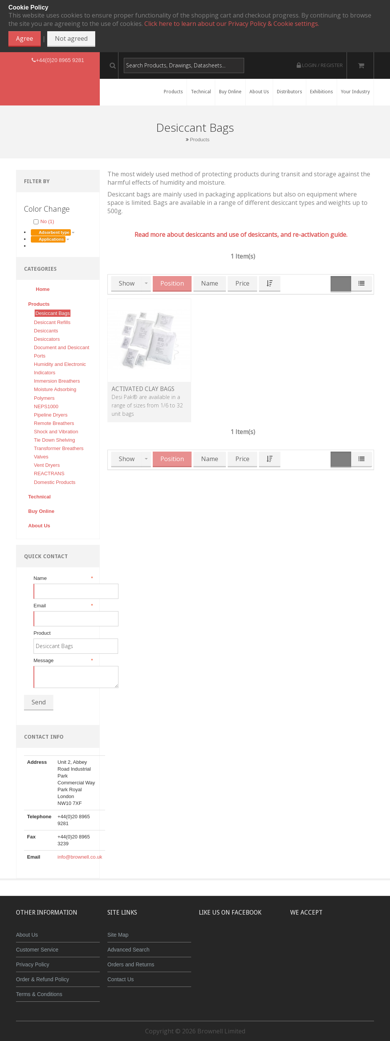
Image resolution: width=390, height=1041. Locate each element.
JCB (325, 940)
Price (242, 283)
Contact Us (120, 979)
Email (63, 605)
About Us (27, 935)
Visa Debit (372, 940)
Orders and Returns (130, 964)
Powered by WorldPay (337, 960)
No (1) (44, 221)
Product (42, 633)
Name (63, 578)
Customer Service (37, 950)
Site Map (117, 935)
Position (172, 283)
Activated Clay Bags (143, 389)
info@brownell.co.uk (80, 857)
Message (63, 660)
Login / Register (320, 65)
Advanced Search (128, 950)
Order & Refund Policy (42, 979)
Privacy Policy (32, 964)
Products (199, 139)
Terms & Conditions (39, 994)
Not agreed (71, 38)
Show (126, 283)
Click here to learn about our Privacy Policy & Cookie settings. (231, 23)
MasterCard (302, 940)
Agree (24, 38)
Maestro (348, 940)
